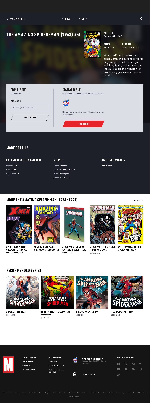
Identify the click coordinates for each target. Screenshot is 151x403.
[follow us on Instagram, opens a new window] (133, 364)
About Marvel (29, 357)
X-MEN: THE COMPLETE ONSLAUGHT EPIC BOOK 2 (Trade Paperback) (16, 266)
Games (95, 10)
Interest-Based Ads (140, 393)
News (33, 10)
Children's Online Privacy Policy (101, 393)
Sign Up (22, 4)
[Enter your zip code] (30, 123)
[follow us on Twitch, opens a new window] (140, 369)
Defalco (92, 269)
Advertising (55, 357)
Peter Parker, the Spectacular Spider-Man (55, 329)
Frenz (98, 269)
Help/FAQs (27, 362)
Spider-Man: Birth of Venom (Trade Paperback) (102, 264)
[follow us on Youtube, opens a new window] (118, 369)
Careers (26, 366)
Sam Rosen (66, 194)
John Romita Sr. (104, 59)
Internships (28, 370)
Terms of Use (7, 393)
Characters (57, 10)
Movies (71, 10)
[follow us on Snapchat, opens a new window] (126, 369)
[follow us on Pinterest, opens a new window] (133, 369)
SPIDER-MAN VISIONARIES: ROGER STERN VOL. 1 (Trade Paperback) (74, 266)
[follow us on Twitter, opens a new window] (126, 364)
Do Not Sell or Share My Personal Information (70, 393)
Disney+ (53, 362)
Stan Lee (54, 59)
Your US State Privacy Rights (39, 393)
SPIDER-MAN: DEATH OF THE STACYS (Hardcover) (129, 264)
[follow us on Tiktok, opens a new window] (118, 375)
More (116, 10)
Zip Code (16, 116)
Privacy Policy (20, 393)
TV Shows (83, 10)
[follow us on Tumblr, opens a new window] (140, 364)
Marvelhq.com (56, 366)
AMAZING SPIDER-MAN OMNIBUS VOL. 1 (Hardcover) (46, 264)
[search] (143, 3)
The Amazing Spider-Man (87, 327)
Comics (44, 10)
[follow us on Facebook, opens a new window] (118, 364)
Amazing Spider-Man (15, 327)
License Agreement (123, 393)
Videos (106, 10)
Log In (13, 4)
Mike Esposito (64, 190)
